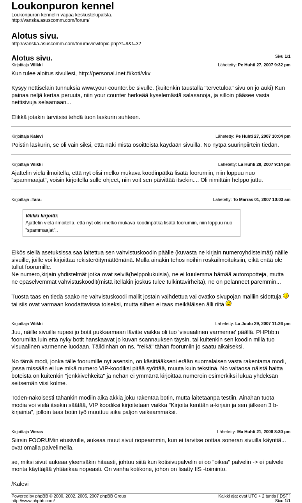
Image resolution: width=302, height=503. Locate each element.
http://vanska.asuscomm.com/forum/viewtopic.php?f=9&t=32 (76, 43)
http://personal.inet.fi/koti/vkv (114, 73)
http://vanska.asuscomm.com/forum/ (50, 20)
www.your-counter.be (108, 88)
